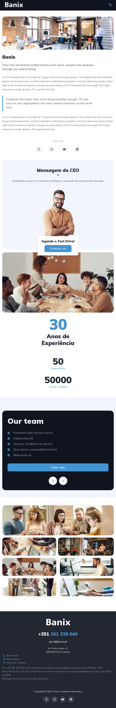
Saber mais (58, 467)
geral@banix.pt (58, 641)
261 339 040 (58, 634)
